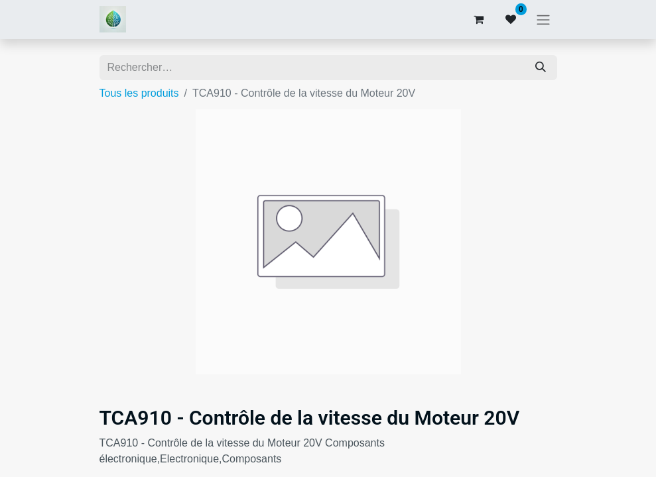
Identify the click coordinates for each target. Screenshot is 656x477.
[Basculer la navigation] (543, 19)
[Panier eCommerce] (479, 19)
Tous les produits (139, 93)
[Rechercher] (540, 67)
